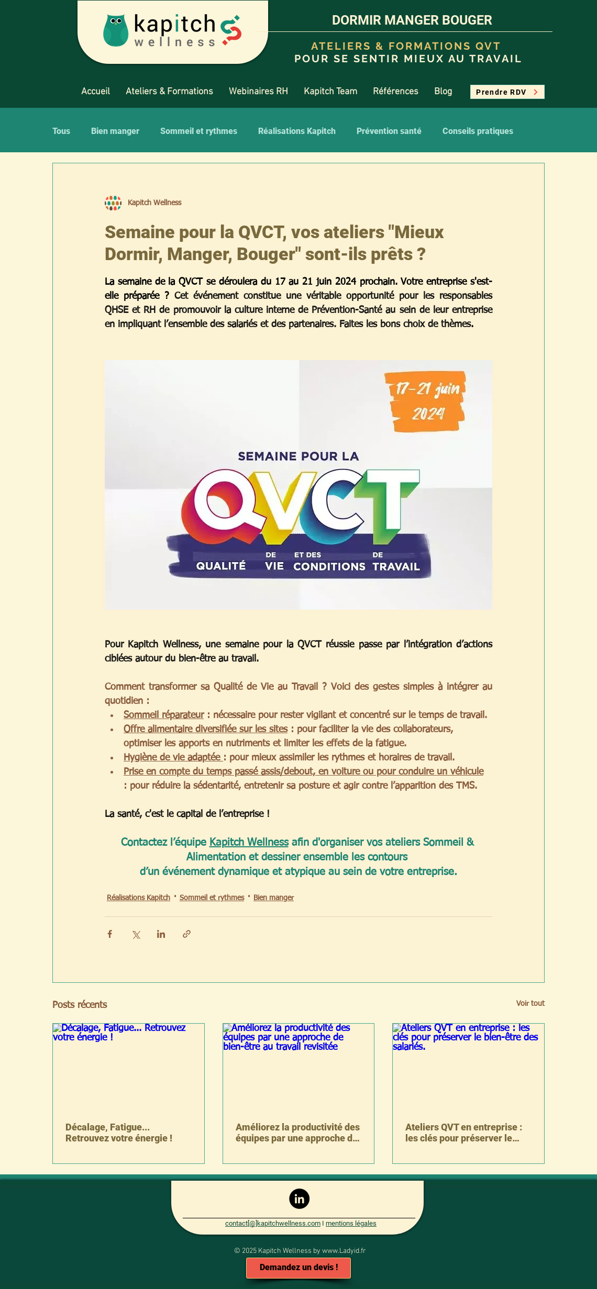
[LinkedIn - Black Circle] (299, 1199)
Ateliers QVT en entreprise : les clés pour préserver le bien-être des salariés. (463, 1133)
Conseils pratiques (478, 131)
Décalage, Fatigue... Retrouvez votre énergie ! (118, 1133)
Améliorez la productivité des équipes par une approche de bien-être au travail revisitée (298, 1133)
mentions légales (351, 1223)
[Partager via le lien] (187, 934)
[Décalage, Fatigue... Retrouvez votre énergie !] (128, 1066)
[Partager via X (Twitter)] (135, 934)
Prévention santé (389, 131)
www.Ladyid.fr (344, 1251)
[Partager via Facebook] (110, 934)
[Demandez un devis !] (298, 1268)
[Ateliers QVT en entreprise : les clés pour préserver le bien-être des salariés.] (468, 1066)
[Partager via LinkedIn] (161, 934)
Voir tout (530, 1003)
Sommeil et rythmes (198, 131)
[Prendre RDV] (507, 92)
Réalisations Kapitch (297, 131)
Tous (61, 131)
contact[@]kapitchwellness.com (272, 1223)
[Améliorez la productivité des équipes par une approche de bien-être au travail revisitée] (298, 1066)
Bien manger (115, 131)
